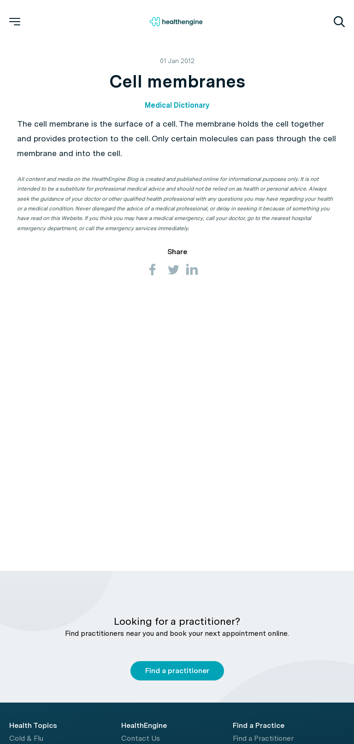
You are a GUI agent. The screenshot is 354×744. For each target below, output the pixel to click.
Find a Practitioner (263, 738)
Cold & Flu (26, 738)
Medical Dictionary (177, 105)
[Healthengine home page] (176, 21)
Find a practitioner (177, 670)
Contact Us (140, 738)
